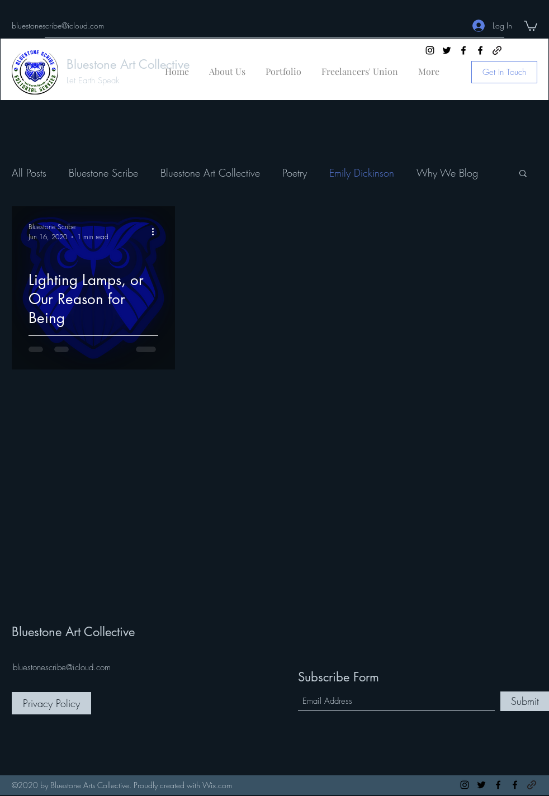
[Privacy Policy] (51, 703)
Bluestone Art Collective (128, 64)
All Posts (29, 172)
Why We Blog (447, 172)
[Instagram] (430, 50)
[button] (530, 25)
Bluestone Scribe (103, 172)
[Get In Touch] (504, 72)
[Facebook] (463, 50)
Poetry (294, 172)
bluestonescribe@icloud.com (58, 25)
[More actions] (156, 231)
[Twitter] (446, 50)
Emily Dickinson (361, 172)
